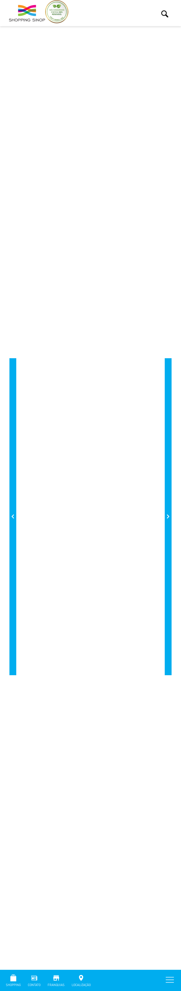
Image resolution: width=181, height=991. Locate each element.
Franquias (56, 985)
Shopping (13, 985)
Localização (81, 985)
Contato (34, 985)
